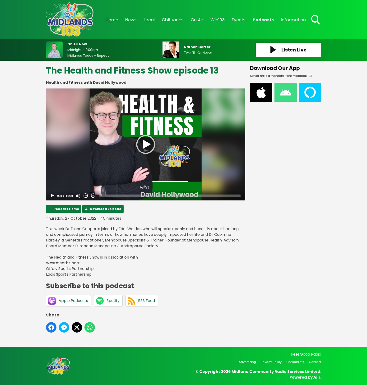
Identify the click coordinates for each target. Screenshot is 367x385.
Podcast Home (66, 209)
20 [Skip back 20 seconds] (86, 196)
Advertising (247, 362)
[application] (145, 144)
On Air (197, 20)
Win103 (217, 20)
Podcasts (263, 20)
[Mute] (78, 195)
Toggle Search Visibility (316, 20)
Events (239, 20)
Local (149, 20)
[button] (145, 144)
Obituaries (173, 20)
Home (112, 20)
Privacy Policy (271, 362)
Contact (315, 362)
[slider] (170, 196)
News (131, 20)
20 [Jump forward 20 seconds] (93, 196)
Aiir (316, 377)
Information (293, 20)
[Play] (52, 195)
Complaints (295, 362)
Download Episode (105, 209)
